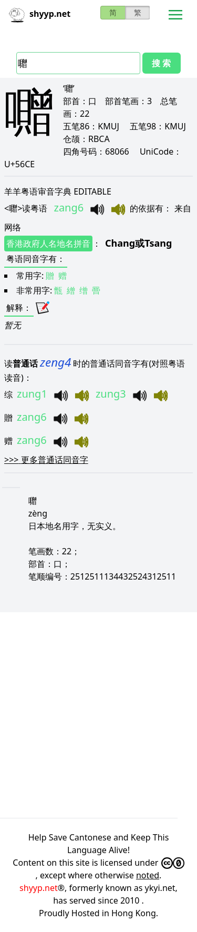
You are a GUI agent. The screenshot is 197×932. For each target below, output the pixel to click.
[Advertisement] (98, 715)
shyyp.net (38, 888)
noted (147, 875)
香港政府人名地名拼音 (48, 243)
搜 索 (161, 63)
